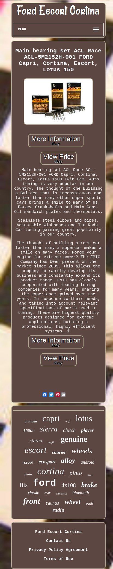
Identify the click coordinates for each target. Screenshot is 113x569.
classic (33, 492)
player (87, 430)
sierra (49, 429)
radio (58, 510)
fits (24, 485)
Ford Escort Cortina (58, 532)
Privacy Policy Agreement (58, 550)
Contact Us (58, 541)
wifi (67, 421)
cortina (50, 471)
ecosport (46, 461)
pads (90, 503)
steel (89, 474)
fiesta (28, 474)
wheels (82, 450)
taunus (52, 503)
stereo (36, 440)
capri (51, 418)
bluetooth (81, 492)
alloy (68, 460)
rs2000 (28, 462)
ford (44, 483)
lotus (84, 418)
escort (36, 450)
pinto (76, 472)
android (87, 462)
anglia (51, 442)
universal (61, 493)
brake (89, 484)
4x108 (68, 485)
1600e (29, 430)
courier (59, 452)
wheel (72, 501)
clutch (69, 430)
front (31, 500)
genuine (74, 439)
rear (47, 493)
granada (31, 421)
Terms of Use (58, 559)
